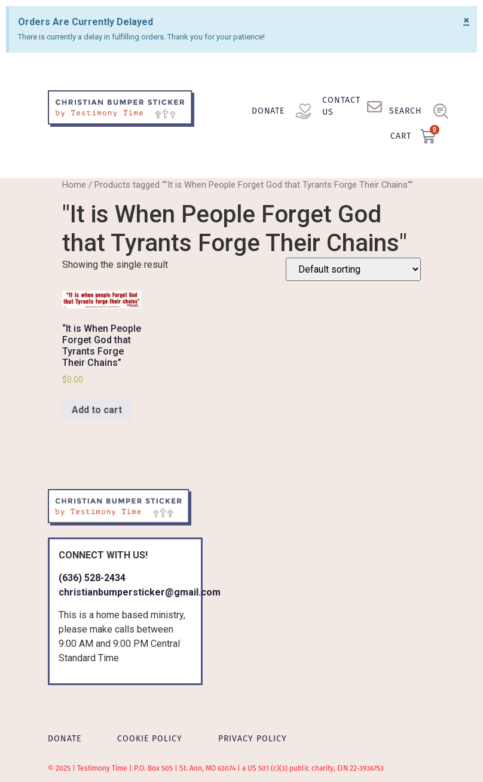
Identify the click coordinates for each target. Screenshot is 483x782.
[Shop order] (353, 269)
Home (74, 184)
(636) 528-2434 (92, 578)
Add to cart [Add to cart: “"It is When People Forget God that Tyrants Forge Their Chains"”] (97, 410)
